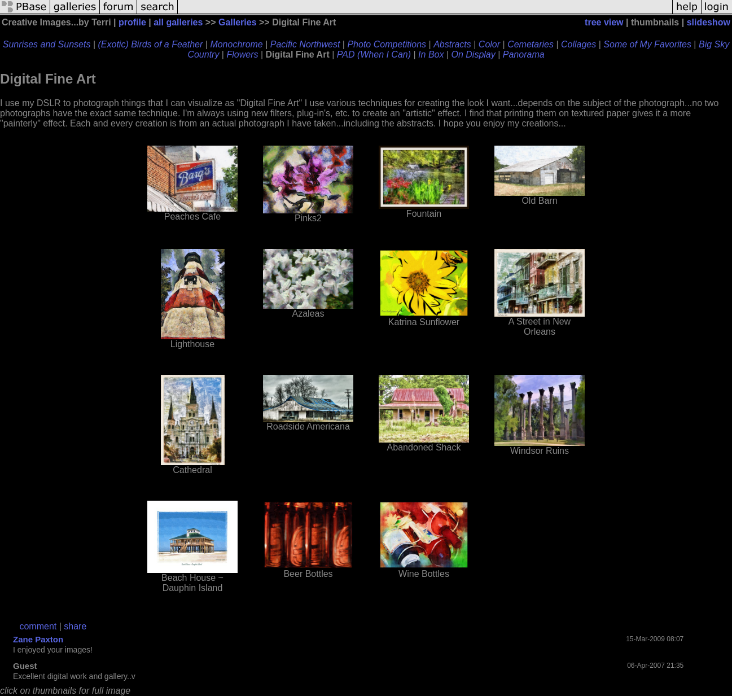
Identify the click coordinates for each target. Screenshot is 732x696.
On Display (474, 54)
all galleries (178, 22)
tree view (604, 22)
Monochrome (236, 44)
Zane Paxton (38, 639)
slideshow (708, 22)
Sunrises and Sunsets (47, 44)
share (75, 626)
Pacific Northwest (305, 44)
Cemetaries (530, 44)
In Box (431, 54)
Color (489, 44)
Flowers (242, 54)
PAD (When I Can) (374, 54)
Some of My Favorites (647, 44)
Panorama (524, 54)
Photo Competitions (386, 44)
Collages (578, 44)
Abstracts (452, 44)
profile (132, 22)
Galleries (237, 22)
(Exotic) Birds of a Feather (150, 44)
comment (37, 626)
